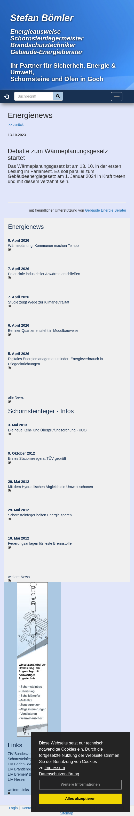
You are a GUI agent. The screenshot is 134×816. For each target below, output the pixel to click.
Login (13, 808)
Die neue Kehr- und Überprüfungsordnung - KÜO (47, 430)
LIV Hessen (17, 779)
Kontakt (28, 808)
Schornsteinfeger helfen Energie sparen (40, 515)
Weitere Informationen (80, 784)
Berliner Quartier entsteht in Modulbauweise (43, 330)
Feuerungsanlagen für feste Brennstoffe (40, 543)
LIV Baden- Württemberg (28, 764)
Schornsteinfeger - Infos (41, 410)
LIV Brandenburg (21, 769)
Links (15, 745)
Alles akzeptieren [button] (80, 798)
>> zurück (15, 125)
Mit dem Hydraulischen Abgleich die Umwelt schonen (50, 487)
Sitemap (66, 813)
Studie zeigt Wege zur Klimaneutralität (38, 302)
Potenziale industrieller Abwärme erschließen (44, 274)
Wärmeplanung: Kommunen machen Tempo (43, 246)
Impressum (54, 768)
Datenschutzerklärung (59, 774)
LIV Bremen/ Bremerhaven (29, 774)
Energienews (26, 226)
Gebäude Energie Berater (105, 210)
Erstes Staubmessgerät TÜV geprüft (37, 458)
